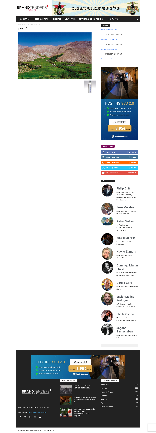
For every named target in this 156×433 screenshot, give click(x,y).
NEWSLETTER (70, 19)
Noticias (104, 388)
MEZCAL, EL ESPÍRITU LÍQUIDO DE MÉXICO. (82, 387)
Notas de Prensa (107, 392)
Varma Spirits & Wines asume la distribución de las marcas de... (85, 399)
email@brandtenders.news (37, 412)
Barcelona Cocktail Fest (109, 39)
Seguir (133, 157)
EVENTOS (57, 19)
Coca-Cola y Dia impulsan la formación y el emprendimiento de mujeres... (84, 412)
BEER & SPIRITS (42, 19)
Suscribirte (132, 173)
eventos (104, 399)
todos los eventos (107, 59)
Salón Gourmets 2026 (109, 30)
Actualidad (105, 385)
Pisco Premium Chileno (30, 24)
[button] (136, 19)
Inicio (19, 24)
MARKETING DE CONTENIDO (92, 19)
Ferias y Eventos (107, 407)
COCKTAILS (26, 19)
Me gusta (132, 152)
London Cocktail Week (109, 49)
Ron (102, 403)
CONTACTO (114, 19)
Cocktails (104, 396)
